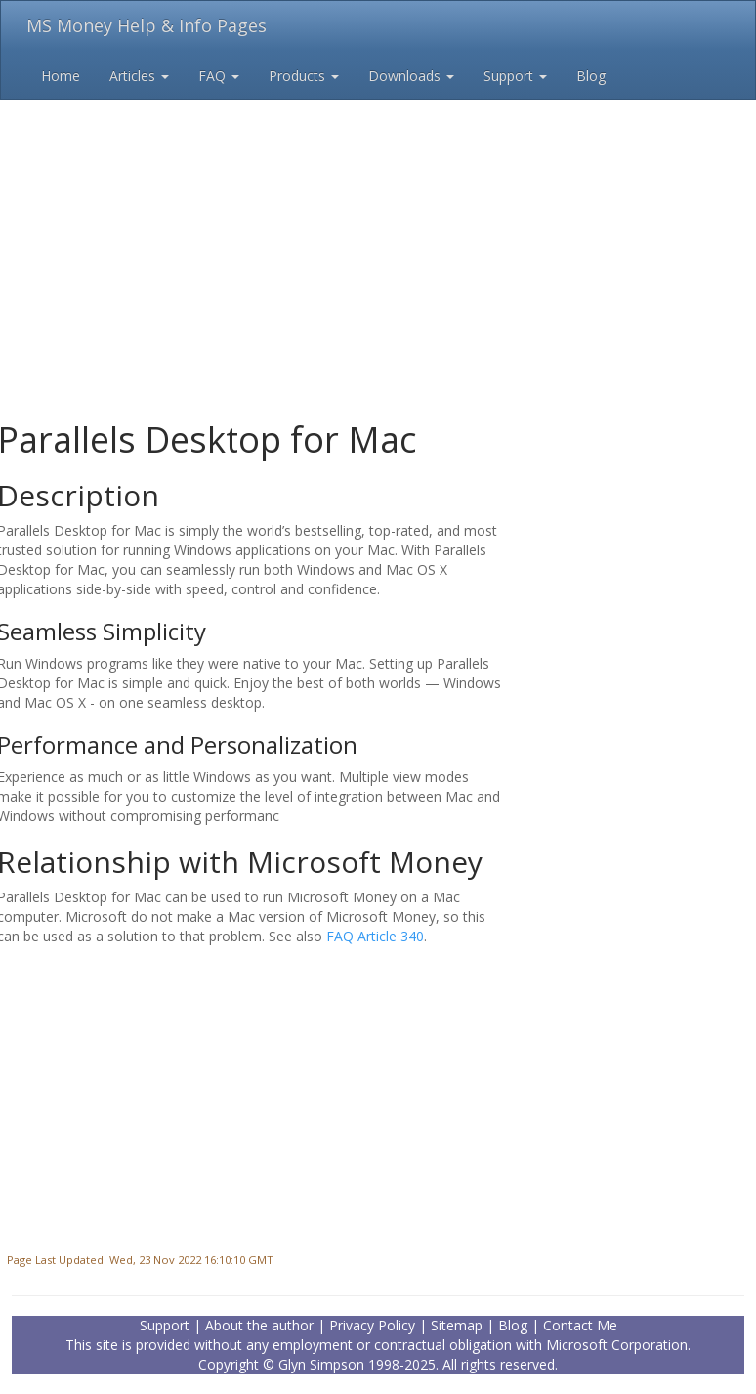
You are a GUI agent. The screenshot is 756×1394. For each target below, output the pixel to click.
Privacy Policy (372, 1325)
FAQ (218, 75)
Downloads (411, 75)
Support (515, 75)
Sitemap (457, 1325)
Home (60, 75)
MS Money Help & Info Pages (146, 25)
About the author (259, 1325)
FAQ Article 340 (375, 936)
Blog (591, 75)
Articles (139, 75)
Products (304, 75)
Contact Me (580, 1325)
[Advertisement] (378, 225)
